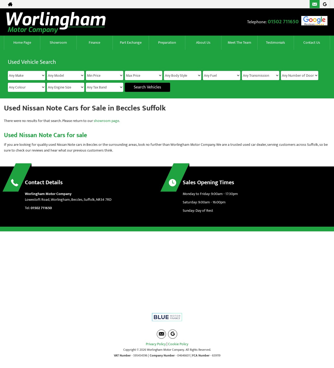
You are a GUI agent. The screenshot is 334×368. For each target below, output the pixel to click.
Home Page (22, 43)
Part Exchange (131, 43)
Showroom (58, 43)
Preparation (167, 43)
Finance (94, 43)
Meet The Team (239, 43)
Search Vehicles (147, 87)
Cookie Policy (178, 344)
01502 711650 (283, 21)
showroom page (106, 121)
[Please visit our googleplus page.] (325, 4)
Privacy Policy (156, 344)
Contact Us (311, 43)
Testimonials (275, 43)
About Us (203, 43)
